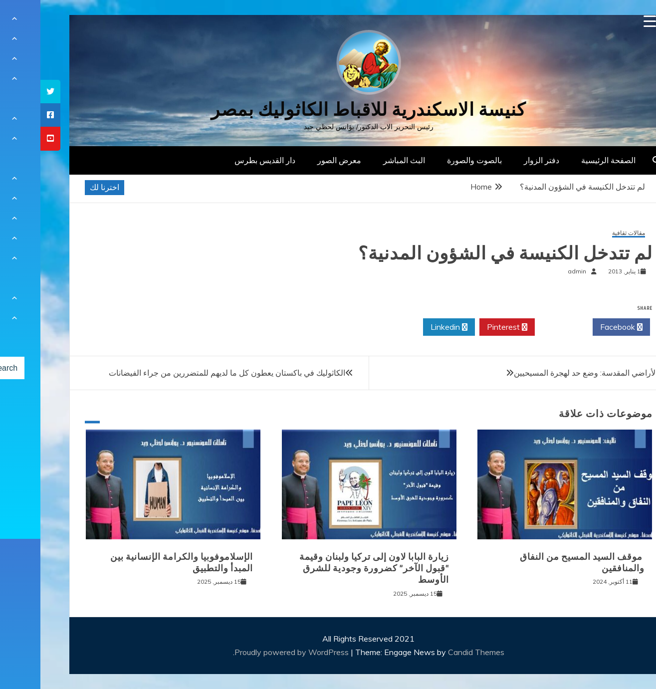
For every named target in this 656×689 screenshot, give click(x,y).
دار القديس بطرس (224, 160)
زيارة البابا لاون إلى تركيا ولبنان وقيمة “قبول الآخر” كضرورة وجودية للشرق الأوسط (334, 568)
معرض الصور (299, 160)
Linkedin (408, 327)
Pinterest (466, 327)
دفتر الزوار (501, 160)
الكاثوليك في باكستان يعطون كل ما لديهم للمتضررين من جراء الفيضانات (186, 373)
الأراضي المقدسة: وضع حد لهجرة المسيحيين (545, 373)
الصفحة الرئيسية (568, 160)
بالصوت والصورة (434, 160)
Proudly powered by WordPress (252, 652)
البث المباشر (364, 160)
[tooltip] (10, 91)
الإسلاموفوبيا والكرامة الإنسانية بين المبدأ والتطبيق (141, 562)
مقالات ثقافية (588, 233)
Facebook (581, 327)
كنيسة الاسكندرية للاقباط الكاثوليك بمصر (328, 109)
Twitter (523, 327)
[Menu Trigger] (609, 21)
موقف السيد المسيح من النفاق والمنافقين (541, 562)
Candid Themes (436, 652)
